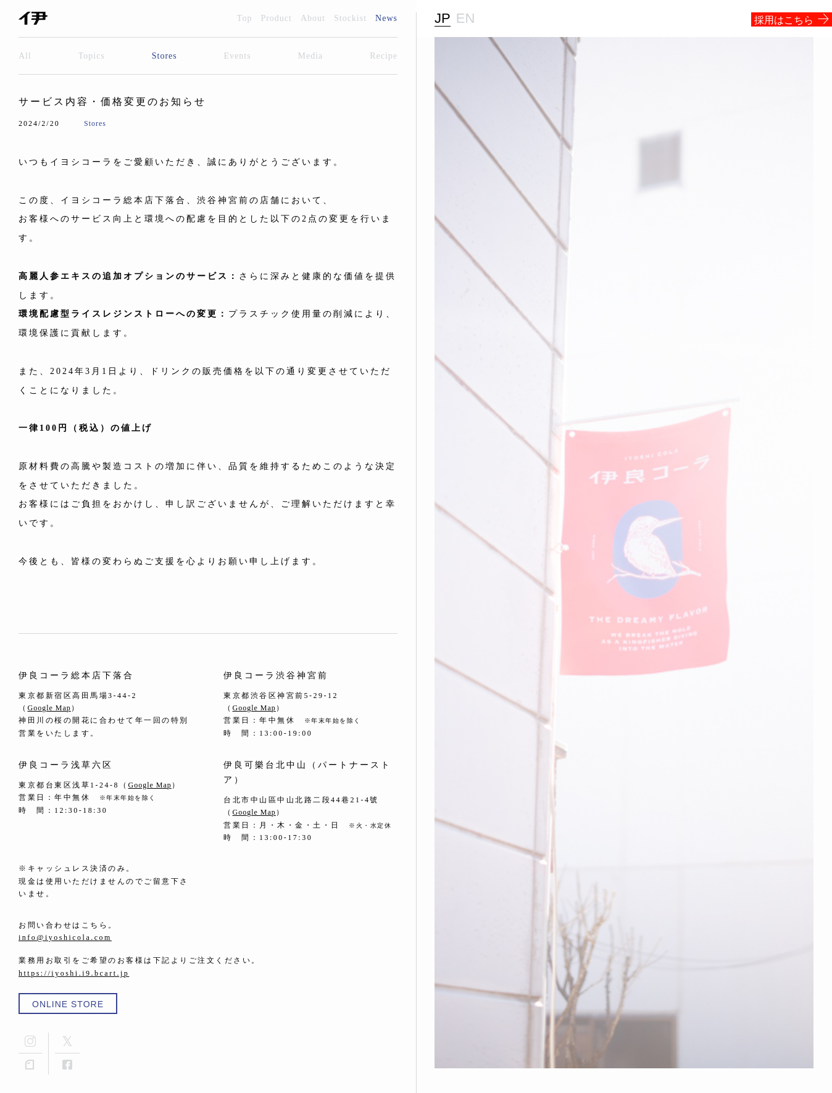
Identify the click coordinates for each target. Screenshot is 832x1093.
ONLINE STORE (68, 1004)
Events (237, 55)
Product (276, 18)
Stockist (350, 18)
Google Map (49, 708)
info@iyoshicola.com (65, 937)
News (386, 18)
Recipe (383, 55)
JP (443, 18)
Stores (164, 55)
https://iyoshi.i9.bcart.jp (74, 973)
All (25, 55)
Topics (91, 55)
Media (310, 55)
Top (244, 18)
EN (465, 18)
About (313, 18)
